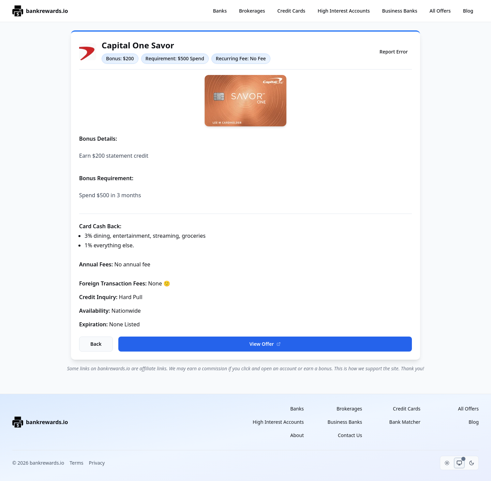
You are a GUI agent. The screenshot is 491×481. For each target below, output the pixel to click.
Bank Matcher (404, 422)
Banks (220, 10)
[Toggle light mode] (447, 462)
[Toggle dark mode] (471, 462)
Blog (468, 10)
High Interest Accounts (343, 10)
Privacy (97, 463)
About (297, 435)
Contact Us (350, 435)
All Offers (440, 10)
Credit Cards (291, 10)
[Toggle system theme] (459, 462)
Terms (76, 463)
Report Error (394, 51)
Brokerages (252, 10)
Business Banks (399, 10)
